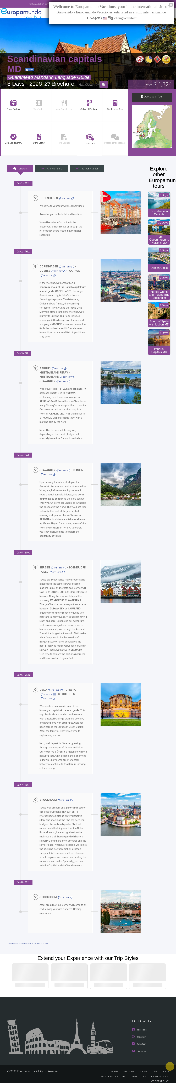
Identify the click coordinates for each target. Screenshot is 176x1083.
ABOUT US (129, 1067)
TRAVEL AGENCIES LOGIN (110, 1072)
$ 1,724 (159, 84)
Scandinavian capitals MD (54, 64)
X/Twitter (139, 1040)
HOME (116, 1067)
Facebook (139, 1026)
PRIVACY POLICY (159, 1072)
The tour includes (85, 168)
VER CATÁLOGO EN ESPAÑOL (32, 4)
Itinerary (20, 168)
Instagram (139, 1033)
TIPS (155, 1067)
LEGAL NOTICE (137, 1072)
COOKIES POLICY (159, 1077)
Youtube (139, 1047)
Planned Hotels (51, 168)
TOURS (144, 1067)
